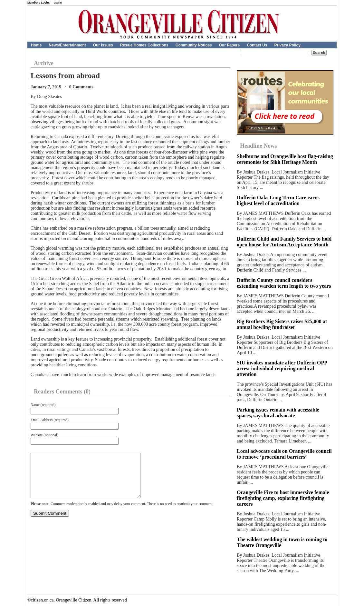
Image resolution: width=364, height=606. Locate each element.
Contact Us (257, 45)
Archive (43, 63)
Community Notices (194, 45)
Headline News (258, 146)
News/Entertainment (67, 45)
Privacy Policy (287, 45)
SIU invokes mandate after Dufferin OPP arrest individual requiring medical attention (282, 368)
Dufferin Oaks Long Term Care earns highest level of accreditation (278, 200)
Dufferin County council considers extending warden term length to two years (284, 283)
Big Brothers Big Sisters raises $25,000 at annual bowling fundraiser (282, 324)
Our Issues (103, 45)
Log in (58, 2)
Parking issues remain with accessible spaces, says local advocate (278, 412)
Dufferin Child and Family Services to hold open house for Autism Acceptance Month (284, 241)
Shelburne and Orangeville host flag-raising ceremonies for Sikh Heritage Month (285, 159)
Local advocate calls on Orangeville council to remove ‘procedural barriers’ (284, 454)
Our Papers (229, 45)
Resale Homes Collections (144, 45)
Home (36, 45)
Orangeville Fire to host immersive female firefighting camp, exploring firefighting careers (283, 498)
